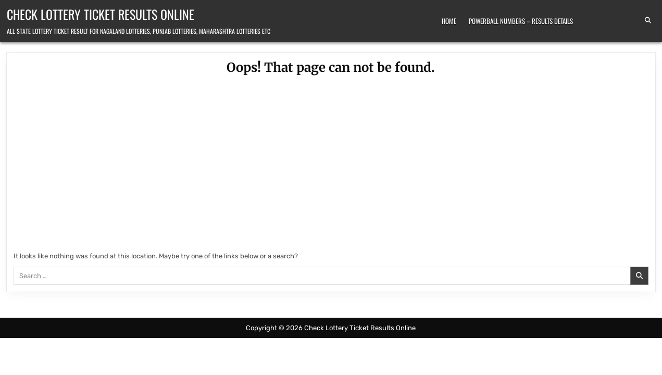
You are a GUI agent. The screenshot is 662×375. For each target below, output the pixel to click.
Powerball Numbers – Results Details (521, 21)
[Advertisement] (330, 165)
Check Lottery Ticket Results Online (100, 14)
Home (449, 21)
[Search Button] (648, 20)
